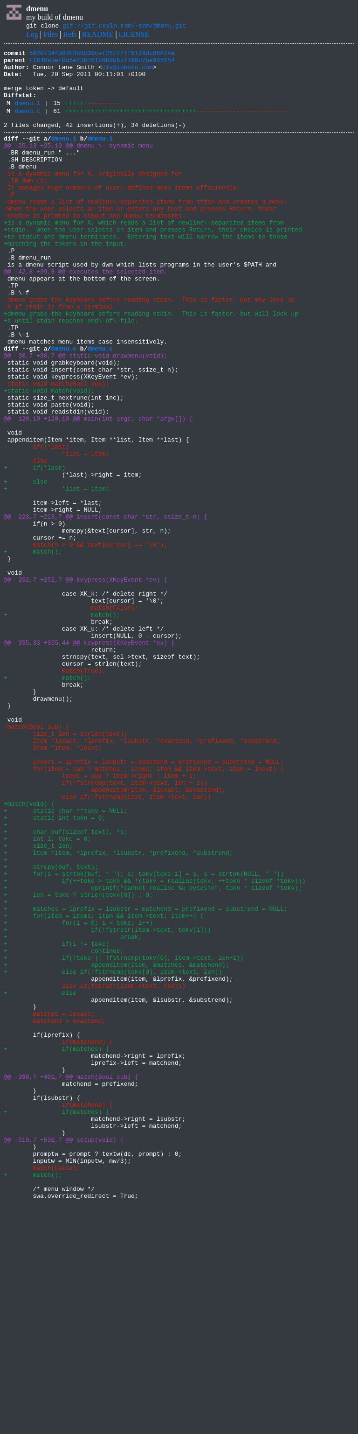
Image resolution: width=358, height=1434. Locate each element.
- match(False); (71, 718)
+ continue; (64, 1129)
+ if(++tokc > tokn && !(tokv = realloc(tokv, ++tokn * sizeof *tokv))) (154, 1045)
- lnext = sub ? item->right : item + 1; (100, 919)
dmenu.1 (28, 115)
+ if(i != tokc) (56, 1121)
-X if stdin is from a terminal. (60, 356)
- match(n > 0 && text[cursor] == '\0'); (85, 642)
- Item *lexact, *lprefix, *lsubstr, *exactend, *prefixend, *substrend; (142, 877)
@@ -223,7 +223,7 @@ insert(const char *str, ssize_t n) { (105, 609)
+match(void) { (29, 953)
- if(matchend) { (58, 1239)
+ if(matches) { (56, 1247)
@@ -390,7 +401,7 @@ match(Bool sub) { (71, 1281)
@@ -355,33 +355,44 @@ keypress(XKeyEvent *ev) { (89, 760)
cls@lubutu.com (127, 72)
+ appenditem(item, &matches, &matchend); (116, 1146)
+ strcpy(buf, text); (51, 1029)
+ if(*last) (35, 550)
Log (32, 36)
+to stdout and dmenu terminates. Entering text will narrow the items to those (145, 272)
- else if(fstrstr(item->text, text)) (95, 1171)
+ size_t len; (38, 1003)
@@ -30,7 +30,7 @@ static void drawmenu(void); (85, 415)
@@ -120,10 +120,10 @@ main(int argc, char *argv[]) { (98, 491)
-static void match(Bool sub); (56, 449)
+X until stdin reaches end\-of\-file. (71, 373)
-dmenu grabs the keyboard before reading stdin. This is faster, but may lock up (149, 348)
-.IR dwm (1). (27, 205)
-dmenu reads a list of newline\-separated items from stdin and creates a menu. (145, 230)
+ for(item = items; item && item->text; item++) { (104, 1087)
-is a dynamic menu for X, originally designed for (93, 197)
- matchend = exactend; (54, 1213)
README (98, 36)
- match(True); (54, 793)
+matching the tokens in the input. (65, 281)
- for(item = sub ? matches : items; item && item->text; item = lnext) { (144, 911)
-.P (9, 222)
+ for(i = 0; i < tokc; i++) (78, 1096)
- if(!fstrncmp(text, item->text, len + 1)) (105, 928)
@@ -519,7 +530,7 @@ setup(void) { (64, 1356)
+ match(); (33, 651)
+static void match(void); (49, 457)
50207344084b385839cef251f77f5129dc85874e (102, 55)
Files (50, 36)
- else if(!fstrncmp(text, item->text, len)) (107, 945)
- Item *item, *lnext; (53, 886)
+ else (26, 566)
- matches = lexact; (49, 1205)
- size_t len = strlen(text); (65, 869)
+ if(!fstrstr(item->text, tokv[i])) (107, 1104)
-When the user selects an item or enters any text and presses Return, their (140, 239)
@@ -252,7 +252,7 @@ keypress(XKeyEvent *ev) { (85, 684)
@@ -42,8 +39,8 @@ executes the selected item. (85, 314)
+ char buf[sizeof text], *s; (65, 987)
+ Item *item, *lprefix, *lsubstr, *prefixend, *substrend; (118, 1012)
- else (26, 541)
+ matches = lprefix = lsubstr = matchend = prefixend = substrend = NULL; (145, 1079)
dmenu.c (28, 124)
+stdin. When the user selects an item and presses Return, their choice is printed (153, 264)
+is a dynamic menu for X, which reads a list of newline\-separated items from (144, 256)
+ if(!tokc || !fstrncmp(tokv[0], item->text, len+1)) (124, 1138)
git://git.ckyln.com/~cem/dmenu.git (124, 26)
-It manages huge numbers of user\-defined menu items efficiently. (122, 214)
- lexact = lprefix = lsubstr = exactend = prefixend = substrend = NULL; (144, 903)
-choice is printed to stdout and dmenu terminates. (95, 247)
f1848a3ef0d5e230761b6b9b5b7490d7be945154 (102, 64)
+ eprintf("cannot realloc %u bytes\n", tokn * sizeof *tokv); (153, 1054)
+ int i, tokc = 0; (47, 995)
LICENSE (134, 36)
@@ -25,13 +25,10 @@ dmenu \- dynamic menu (78, 163)
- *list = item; (56, 533)
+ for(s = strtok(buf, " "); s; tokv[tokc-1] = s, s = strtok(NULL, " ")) (144, 1037)
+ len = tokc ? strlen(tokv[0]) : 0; (78, 1062)
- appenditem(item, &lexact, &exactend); (115, 936)
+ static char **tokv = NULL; (65, 961)
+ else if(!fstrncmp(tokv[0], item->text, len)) (113, 1155)
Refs (69, 36)
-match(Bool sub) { (36, 861)
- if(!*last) (36, 524)
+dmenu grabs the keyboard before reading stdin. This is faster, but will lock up (151, 365)
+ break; (73, 1113)
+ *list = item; (56, 575)
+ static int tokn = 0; (54, 970)
